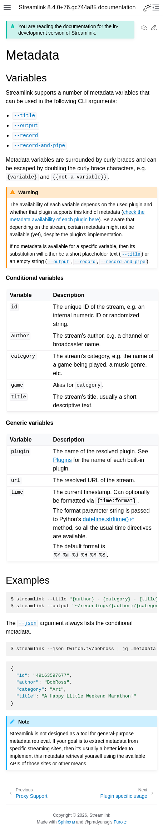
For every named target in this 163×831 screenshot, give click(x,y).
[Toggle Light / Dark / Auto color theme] (147, 7)
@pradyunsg (97, 822)
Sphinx (64, 822)
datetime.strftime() (106, 519)
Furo (118, 822)
